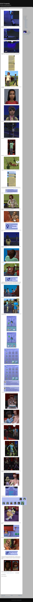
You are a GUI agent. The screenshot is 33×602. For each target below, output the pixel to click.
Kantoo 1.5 (26, 22)
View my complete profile (26, 34)
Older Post (20, 595)
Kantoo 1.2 (26, 25)
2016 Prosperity (5, 3)
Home (12, 595)
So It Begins (26, 27)
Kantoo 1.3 (26, 24)
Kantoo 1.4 (26, 23)
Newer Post (3, 595)
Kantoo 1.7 (26, 20)
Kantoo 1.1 (26, 26)
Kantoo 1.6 (26, 21)
